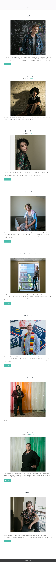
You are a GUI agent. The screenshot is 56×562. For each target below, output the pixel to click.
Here (28, 4)
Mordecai (28, 76)
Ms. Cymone (28, 432)
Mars (28, 131)
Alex (28, 16)
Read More (7, 64)
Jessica (28, 191)
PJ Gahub (28, 377)
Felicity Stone (28, 253)
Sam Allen (28, 315)
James (28, 493)
